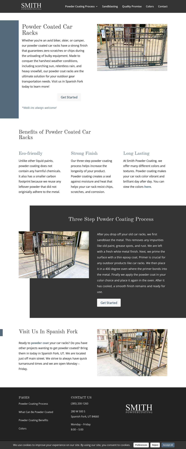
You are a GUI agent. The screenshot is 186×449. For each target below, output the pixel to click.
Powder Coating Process (80, 6)
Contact (162, 6)
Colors (150, 6)
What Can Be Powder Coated (36, 412)
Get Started (69, 97)
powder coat (40, 343)
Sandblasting (110, 6)
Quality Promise (132, 6)
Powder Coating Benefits (33, 420)
